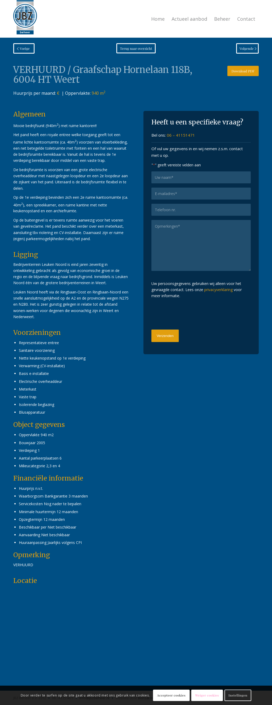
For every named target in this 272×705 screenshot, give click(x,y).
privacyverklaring (218, 289)
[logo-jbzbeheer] (25, 18)
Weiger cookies (207, 695)
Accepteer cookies (171, 695)
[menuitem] (158, 18)
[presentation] (191, 313)
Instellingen (237, 695)
